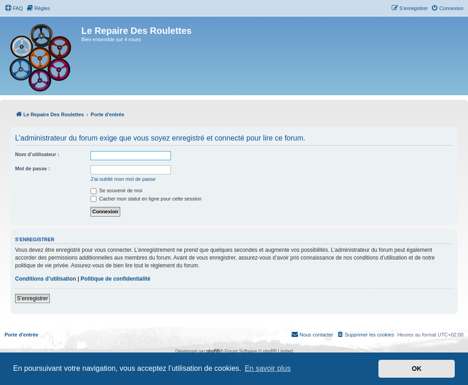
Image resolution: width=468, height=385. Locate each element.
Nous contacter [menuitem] (312, 334)
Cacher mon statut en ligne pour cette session (146, 198)
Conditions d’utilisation (45, 279)
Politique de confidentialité (115, 279)
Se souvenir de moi (116, 190)
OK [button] (417, 368)
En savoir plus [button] (268, 368)
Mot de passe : (32, 168)
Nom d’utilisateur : (37, 154)
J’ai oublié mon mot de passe (122, 179)
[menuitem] (14, 8)
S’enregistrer (32, 298)
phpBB (213, 351)
